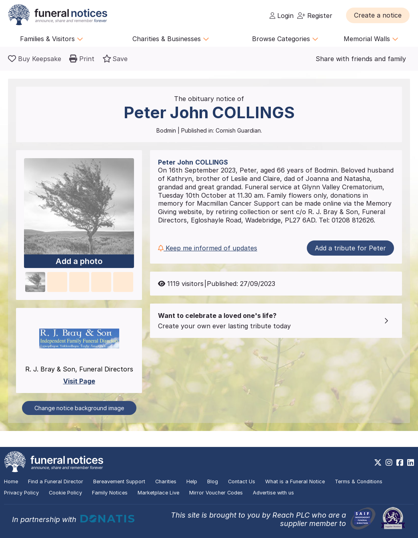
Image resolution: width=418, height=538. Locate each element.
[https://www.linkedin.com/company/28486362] (410, 462)
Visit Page (79, 381)
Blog (212, 481)
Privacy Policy (21, 493)
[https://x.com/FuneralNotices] (378, 462)
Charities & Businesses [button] (170, 39)
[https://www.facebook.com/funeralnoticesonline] (399, 462)
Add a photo (79, 261)
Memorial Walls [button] (371, 39)
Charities (165, 481)
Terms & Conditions (358, 481)
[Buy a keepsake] (34, 59)
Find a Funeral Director (55, 481)
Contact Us (241, 481)
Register (314, 16)
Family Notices (110, 493)
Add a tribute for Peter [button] (350, 248)
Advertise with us (273, 493)
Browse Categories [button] (285, 39)
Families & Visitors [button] (51, 39)
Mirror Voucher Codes (216, 493)
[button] (378, 15)
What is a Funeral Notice (295, 481)
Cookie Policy (65, 493)
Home (11, 481)
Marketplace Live (158, 493)
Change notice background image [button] (79, 408)
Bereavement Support (119, 481)
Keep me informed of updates (207, 248)
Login (282, 16)
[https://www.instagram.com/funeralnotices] (389, 462)
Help (191, 481)
